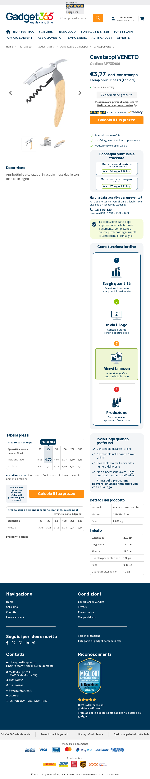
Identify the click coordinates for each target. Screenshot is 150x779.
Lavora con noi (15, 617)
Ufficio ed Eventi (20, 37)
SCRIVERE (46, 31)
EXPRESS (19, 31)
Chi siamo (12, 607)
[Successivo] (78, 93)
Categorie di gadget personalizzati (99, 641)
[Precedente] (12, 93)
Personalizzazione (89, 635)
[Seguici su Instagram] (22, 643)
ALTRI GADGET (102, 37)
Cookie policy (86, 612)
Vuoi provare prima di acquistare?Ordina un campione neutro (117, 103)
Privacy (82, 607)
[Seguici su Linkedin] (29, 643)
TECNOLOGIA (66, 31)
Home (9, 602)
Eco (31, 31)
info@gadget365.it (20, 690)
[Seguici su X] (15, 643)
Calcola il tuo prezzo (116, 119)
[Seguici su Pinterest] (35, 643)
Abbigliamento (49, 37)
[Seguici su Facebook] (8, 643)
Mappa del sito (87, 617)
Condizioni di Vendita (91, 602)
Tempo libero (76, 37)
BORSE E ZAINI (123, 31)
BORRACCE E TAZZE (95, 31)
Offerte (123, 37)
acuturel (14, 695)
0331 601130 (102, 209)
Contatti (11, 612)
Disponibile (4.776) (103, 87)
